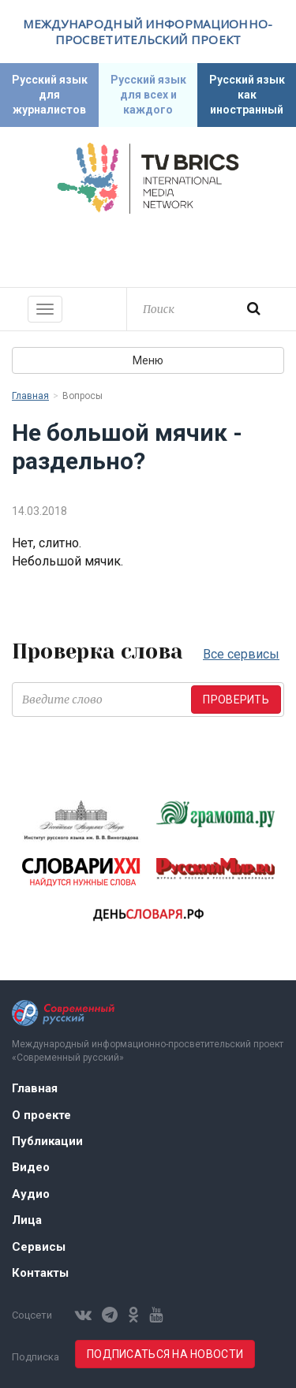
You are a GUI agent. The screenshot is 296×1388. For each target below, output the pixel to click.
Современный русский (148, 248)
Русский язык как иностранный (247, 94)
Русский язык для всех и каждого (148, 94)
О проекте (41, 1115)
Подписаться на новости (165, 1354)
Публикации (47, 1141)
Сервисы (39, 1247)
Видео (31, 1167)
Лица (27, 1220)
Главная (30, 395)
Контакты (40, 1273)
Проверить (236, 699)
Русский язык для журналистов (50, 94)
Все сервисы (241, 654)
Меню (148, 360)
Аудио (31, 1194)
